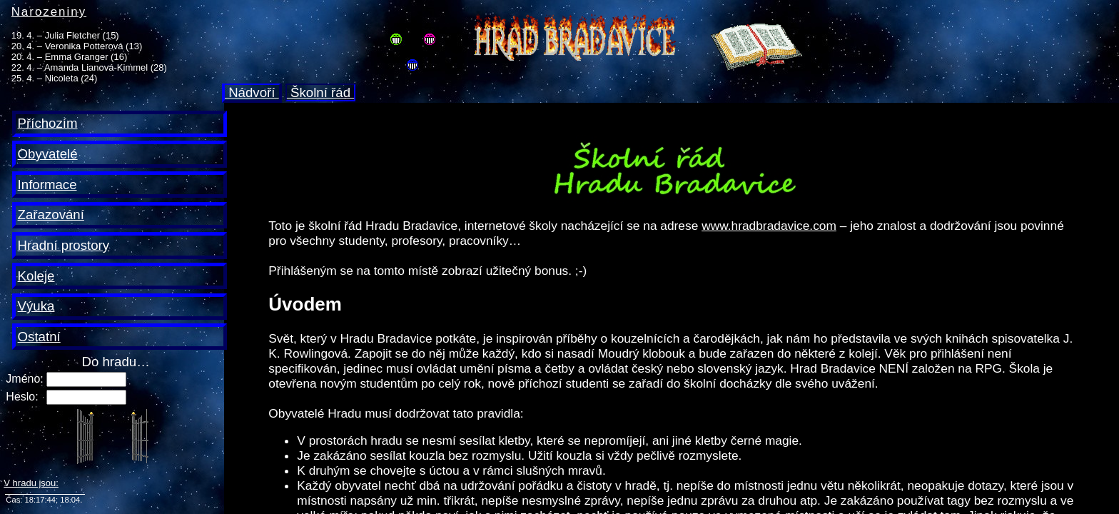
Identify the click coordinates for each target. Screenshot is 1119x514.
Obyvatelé (48, 153)
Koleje (36, 275)
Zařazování (51, 214)
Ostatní (39, 336)
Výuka (36, 305)
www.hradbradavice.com (769, 225)
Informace (47, 184)
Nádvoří (252, 92)
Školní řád (320, 92)
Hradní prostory (64, 245)
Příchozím (48, 123)
